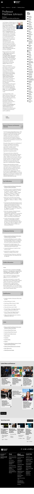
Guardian (6, 55)
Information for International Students (12, 463)
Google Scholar (7, 340)
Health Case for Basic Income (10, 334)
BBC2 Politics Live (7, 53)
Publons (6, 342)
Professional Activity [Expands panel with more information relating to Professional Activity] (8, 231)
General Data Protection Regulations (28, 473)
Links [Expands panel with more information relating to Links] (4, 322)
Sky (12, 53)
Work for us (19, 463)
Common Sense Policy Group (13, 132)
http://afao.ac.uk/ (8, 349)
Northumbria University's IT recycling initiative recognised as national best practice (6, 403)
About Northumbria (20, 455)
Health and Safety (29, 462)
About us (8, 7)
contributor (13, 89)
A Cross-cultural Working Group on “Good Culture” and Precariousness (9, 75)
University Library (12, 466)
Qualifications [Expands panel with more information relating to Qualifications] (7, 294)
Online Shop (28, 475)
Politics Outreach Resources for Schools (12, 347)
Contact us (28, 456)
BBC (9, 55)
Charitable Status (20, 465)
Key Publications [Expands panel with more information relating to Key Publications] (7, 181)
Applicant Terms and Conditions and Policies (12, 472)
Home (3, 7)
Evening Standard (11, 57)
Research (19, 459)
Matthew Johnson (21, 7)
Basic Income (14, 171)
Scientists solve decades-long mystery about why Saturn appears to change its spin (17, 393)
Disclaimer (19, 474)
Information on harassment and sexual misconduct (20, 482)
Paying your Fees (29, 458)
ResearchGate (7, 336)
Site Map (19, 485)
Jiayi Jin (30, 50)
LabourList (14, 276)
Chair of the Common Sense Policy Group (9, 25)
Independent (12, 55)
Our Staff (13, 7)
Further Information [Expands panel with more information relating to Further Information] (8, 262)
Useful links (29, 455)
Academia (6, 338)
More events (30, 421)
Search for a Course (12, 456)
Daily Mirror (5, 57)
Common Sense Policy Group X (10, 332)
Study (10, 455)
